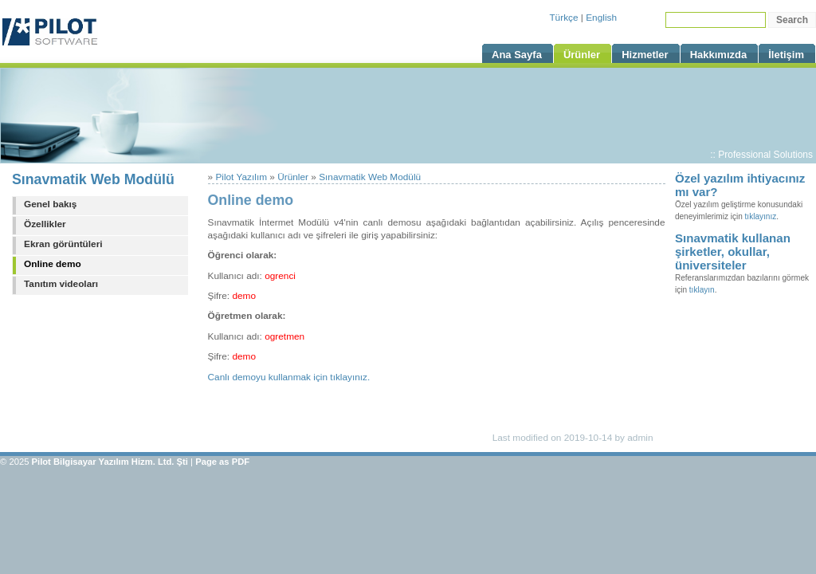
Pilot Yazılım (241, 177)
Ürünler (292, 177)
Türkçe (563, 17)
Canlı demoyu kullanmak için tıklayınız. (289, 377)
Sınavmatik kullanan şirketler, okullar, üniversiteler (732, 251)
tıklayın (702, 289)
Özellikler (45, 224)
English (601, 17)
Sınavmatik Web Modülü (93, 179)
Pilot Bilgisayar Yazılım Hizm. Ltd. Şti (110, 461)
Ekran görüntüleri (63, 244)
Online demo (52, 263)
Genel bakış (50, 204)
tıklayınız (761, 216)
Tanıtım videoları (61, 283)
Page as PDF (222, 461)
